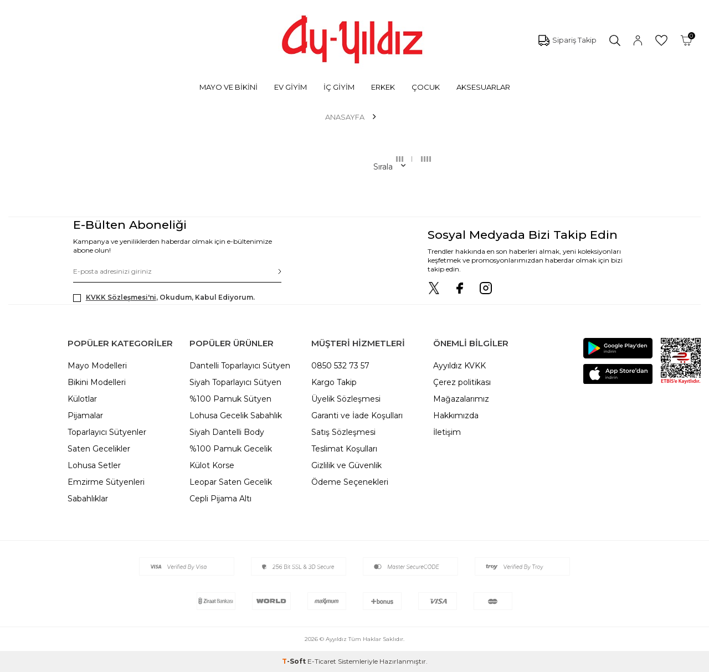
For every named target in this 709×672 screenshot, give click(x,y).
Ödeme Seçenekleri (349, 482)
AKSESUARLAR (483, 87)
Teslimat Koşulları (344, 449)
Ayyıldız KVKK (459, 366)
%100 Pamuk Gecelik (230, 449)
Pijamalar (85, 415)
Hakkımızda (456, 415)
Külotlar (82, 399)
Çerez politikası (462, 382)
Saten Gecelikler (99, 449)
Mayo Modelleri (97, 366)
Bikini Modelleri (97, 382)
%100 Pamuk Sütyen (230, 399)
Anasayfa (344, 117)
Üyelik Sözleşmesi (346, 399)
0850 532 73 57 (340, 366)
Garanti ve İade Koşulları (357, 415)
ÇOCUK (426, 87)
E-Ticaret (321, 661)
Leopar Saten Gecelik (230, 482)
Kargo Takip (334, 382)
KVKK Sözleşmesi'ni (121, 297)
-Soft (294, 661)
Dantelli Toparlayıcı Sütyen (239, 366)
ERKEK (383, 87)
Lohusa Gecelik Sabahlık (235, 415)
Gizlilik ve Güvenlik (346, 465)
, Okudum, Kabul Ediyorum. (164, 297)
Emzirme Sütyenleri (106, 482)
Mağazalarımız (461, 399)
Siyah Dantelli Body (226, 432)
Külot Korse (211, 465)
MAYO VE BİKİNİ (228, 87)
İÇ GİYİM (338, 87)
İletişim (447, 432)
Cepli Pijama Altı (220, 499)
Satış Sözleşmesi (343, 432)
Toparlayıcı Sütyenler (107, 432)
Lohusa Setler (94, 465)
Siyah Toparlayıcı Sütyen (235, 382)
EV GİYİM (290, 87)
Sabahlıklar (88, 499)
